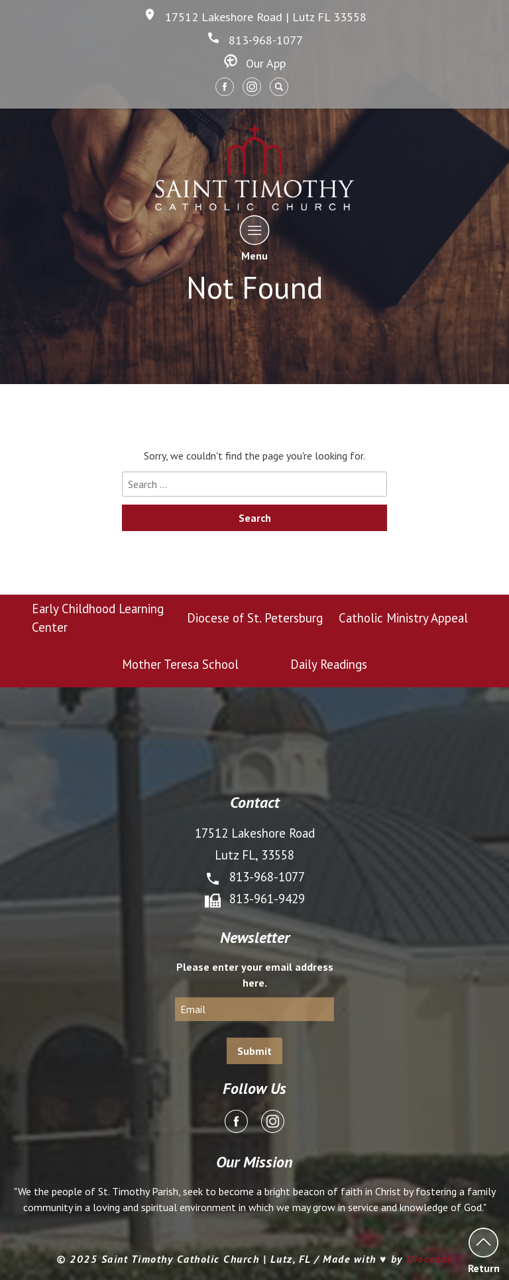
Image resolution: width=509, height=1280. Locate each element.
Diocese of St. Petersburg (255, 618)
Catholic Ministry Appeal (403, 618)
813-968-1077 (255, 40)
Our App (255, 63)
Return (483, 1250)
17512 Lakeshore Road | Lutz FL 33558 (255, 17)
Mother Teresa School (180, 664)
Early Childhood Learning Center (98, 618)
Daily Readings (328, 664)
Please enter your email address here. (254, 974)
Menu (255, 238)
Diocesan (429, 1258)
